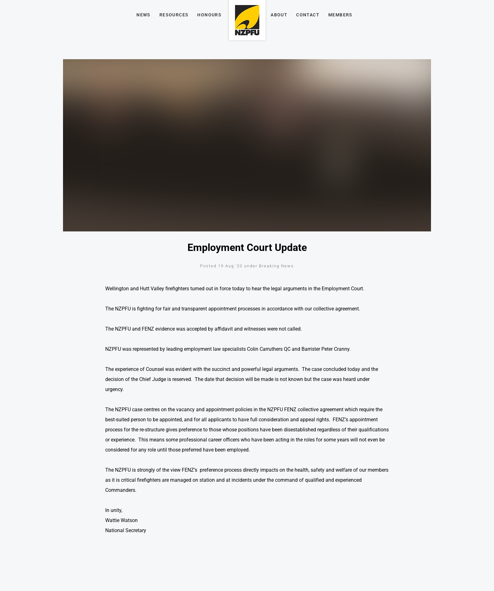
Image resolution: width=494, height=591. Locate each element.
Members (340, 14)
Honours (209, 14)
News (143, 14)
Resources (174, 14)
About (279, 14)
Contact (307, 14)
